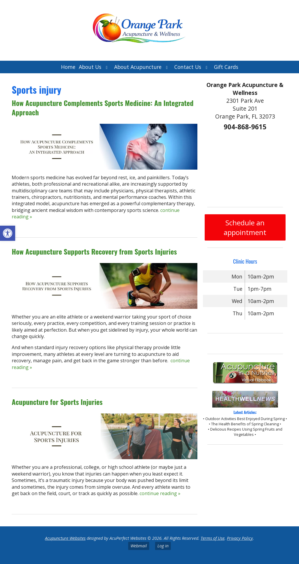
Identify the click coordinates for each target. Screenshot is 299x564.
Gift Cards (226, 66)
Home (68, 66)
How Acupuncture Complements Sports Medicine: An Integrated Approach (102, 107)
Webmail (139, 546)
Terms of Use (213, 538)
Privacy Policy (240, 538)
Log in (162, 546)
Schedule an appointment (245, 227)
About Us (90, 66)
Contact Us (187, 66)
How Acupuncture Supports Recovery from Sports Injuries (94, 251)
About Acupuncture (137, 66)
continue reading (160, 493)
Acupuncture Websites (65, 538)
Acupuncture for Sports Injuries (57, 401)
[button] (7, 233)
